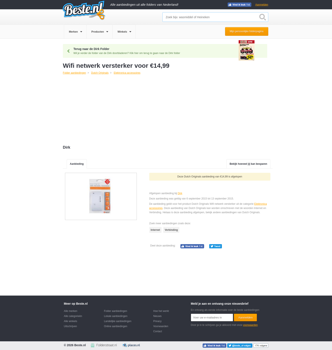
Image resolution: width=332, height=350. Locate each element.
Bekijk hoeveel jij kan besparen (248, 163)
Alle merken (70, 311)
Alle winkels (70, 321)
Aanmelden (261, 4)
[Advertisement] (168, 110)
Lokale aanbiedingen (115, 316)
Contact (157, 331)
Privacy (157, 321)
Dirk (180, 193)
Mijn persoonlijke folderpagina (246, 31)
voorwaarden (250, 325)
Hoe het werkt (161, 311)
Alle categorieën (73, 316)
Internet (155, 229)
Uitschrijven (70, 326)
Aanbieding (77, 163)
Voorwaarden (160, 326)
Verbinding (171, 229)
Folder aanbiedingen (115, 311)
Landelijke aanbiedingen (117, 321)
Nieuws (157, 316)
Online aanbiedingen (115, 326)
